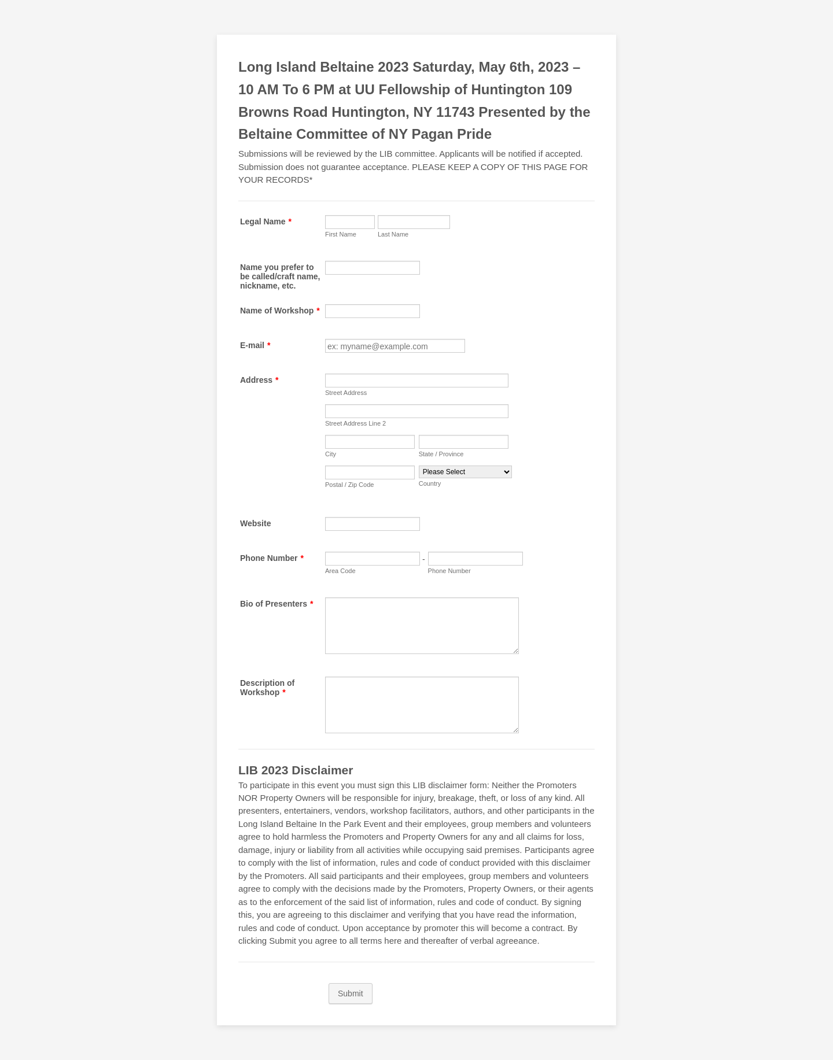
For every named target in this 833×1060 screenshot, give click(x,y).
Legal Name (266, 221)
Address (259, 380)
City (330, 453)
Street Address (346, 392)
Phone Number (272, 558)
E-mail (255, 345)
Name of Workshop (280, 310)
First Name (340, 234)
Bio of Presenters (276, 603)
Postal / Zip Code (349, 484)
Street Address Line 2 (355, 423)
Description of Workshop (267, 687)
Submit (350, 993)
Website (255, 523)
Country (430, 483)
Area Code (340, 570)
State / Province (441, 453)
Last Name (393, 234)
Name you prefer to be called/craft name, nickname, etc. (280, 276)
